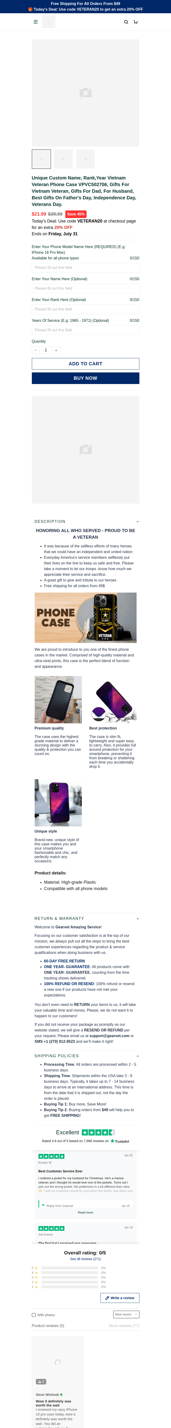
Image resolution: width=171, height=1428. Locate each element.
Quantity (39, 341)
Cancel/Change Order (50, 1402)
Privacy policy (43, 1425)
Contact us (41, 1378)
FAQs (36, 1386)
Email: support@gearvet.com (56, 1340)
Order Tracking (44, 1370)
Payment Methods (47, 1394)
